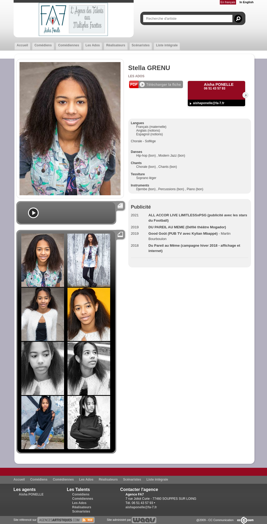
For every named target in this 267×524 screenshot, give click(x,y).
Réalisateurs (115, 45)
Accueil (22, 45)
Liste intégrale (167, 45)
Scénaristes (141, 45)
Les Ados (93, 45)
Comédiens (43, 45)
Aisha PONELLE (31, 494)
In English (247, 2)
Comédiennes (68, 45)
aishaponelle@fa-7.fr (209, 103)
